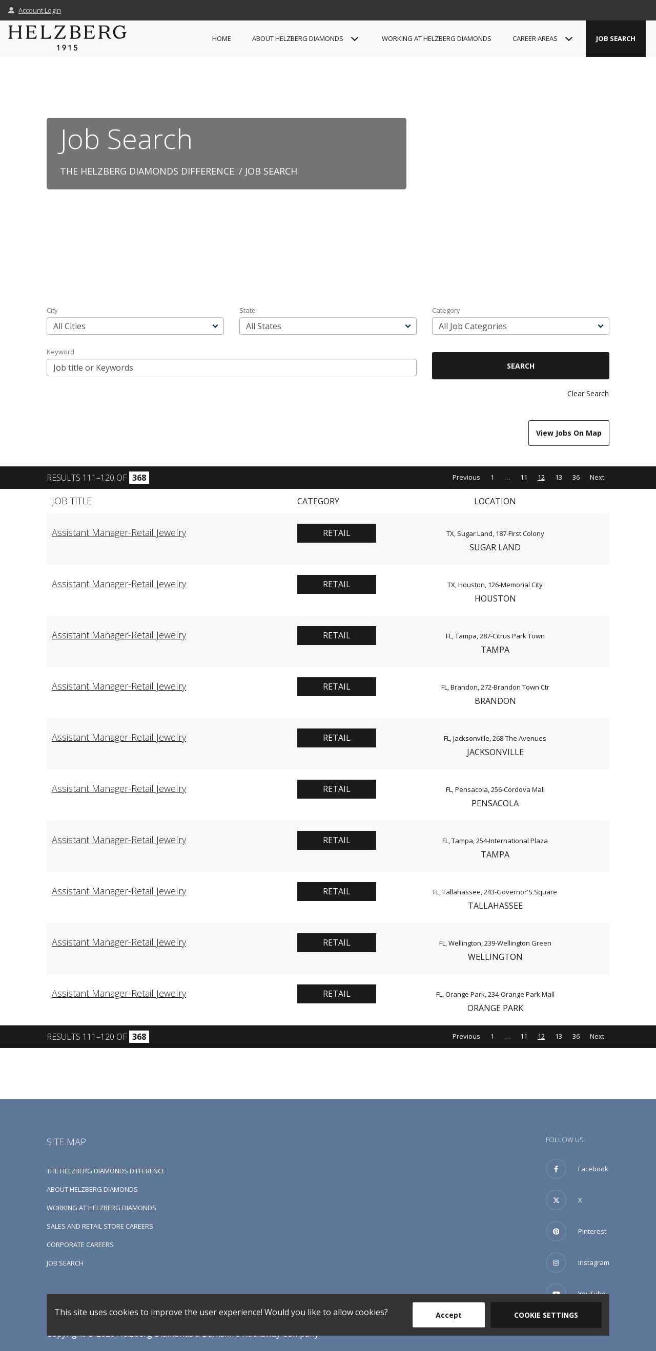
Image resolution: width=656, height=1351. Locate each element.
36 (576, 477)
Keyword (60, 351)
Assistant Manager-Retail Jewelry (119, 532)
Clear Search (588, 393)
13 (558, 477)
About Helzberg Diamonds (92, 1189)
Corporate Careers (80, 1244)
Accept (449, 1315)
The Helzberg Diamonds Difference (147, 171)
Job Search (616, 38)
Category (446, 310)
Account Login (34, 10)
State (247, 310)
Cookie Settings (546, 1315)
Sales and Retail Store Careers (100, 1226)
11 (523, 477)
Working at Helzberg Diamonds (436, 38)
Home (221, 38)
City (52, 310)
